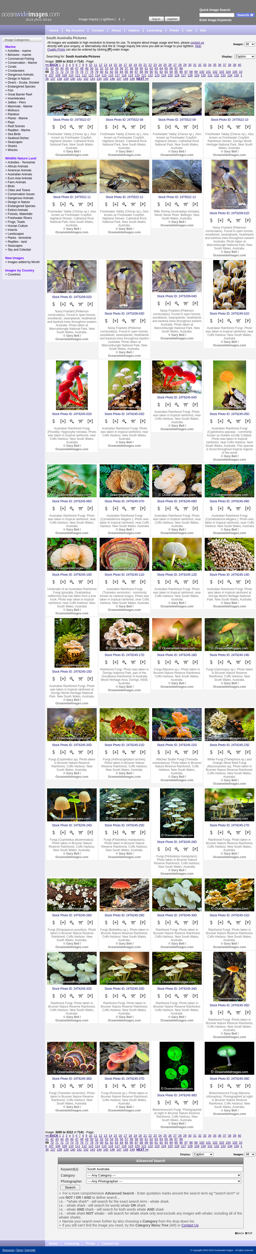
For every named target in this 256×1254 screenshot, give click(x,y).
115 (104, 75)
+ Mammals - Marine (18, 106)
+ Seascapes (14, 142)
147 (118, 79)
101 (208, 72)
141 (79, 79)
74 (71, 72)
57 (126, 68)
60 (141, 68)
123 (157, 75)
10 (90, 65)
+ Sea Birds (13, 134)
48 (81, 68)
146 (112, 79)
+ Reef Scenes (15, 126)
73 (66, 72)
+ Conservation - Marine (21, 62)
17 (125, 65)
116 (110, 75)
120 (137, 75)
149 (132, 79)
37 (224, 65)
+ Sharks (11, 146)
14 (110, 65)
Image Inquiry (89, 19)
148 (125, 79)
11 (95, 65)
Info (190, 30)
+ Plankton (12, 114)
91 (156, 72)
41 (47, 68)
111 (77, 75)
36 (219, 65)
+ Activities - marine (18, 51)
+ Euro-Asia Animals (18, 178)
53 (106, 68)
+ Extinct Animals (16, 210)
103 (221, 72)
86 (131, 72)
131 (209, 75)
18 (130, 65)
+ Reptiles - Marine (17, 130)
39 (234, 65)
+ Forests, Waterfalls (18, 214)
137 (52, 79)
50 (91, 68)
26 (169, 65)
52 (101, 68)
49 (86, 68)
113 (90, 75)
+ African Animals (16, 166)
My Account (75, 30)
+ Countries (13, 274)
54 (111, 68)
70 (52, 72)
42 (52, 68)
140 (72, 79)
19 (135, 65)
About (116, 30)
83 (116, 72)
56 (121, 68)
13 (105, 65)
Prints (174, 30)
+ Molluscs (12, 110)
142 (86, 79)
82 (111, 72)
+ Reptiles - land (16, 241)
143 (92, 79)
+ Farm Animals (15, 182)
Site (203, 30)
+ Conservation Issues (20, 194)
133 (223, 75)
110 (71, 75)
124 (163, 75)
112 (84, 75)
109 (64, 75)
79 (96, 72)
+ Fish (9, 90)
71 (56, 72)
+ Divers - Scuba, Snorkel (22, 82)
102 (214, 72)
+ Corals (10, 66)
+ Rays (10, 122)
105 (234, 72)
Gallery (133, 30)
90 (151, 72)
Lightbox (107, 19)
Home (54, 30)
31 (194, 65)
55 (116, 68)
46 (71, 68)
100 (201, 72)
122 (150, 75)
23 (155, 65)
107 (51, 75)
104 (228, 72)
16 (120, 65)
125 (170, 75)
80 (101, 72)
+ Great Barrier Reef (18, 94)
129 (196, 75)
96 (181, 72)
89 (146, 72)
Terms (19, 1250)
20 (140, 65)
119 (130, 75)
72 (61, 72)
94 (171, 72)
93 (166, 72)
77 (86, 72)
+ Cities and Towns (17, 190)
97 (186, 72)
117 (117, 75)
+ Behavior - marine (18, 55)
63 (156, 68)
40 (239, 65)
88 (141, 72)
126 (176, 75)
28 (179, 65)
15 (115, 65)
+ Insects (11, 230)
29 (184, 65)
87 (136, 72)
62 (151, 68)
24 (160, 65)
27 (174, 65)
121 (143, 75)
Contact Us (190, 1225)
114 (97, 75)
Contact (98, 30)
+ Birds (10, 186)
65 (166, 68)
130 (203, 75)
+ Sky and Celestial (18, 249)
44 (61, 68)
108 (57, 75)
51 (96, 68)
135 (236, 75)
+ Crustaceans (15, 70)
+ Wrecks (11, 150)
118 (123, 75)
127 (183, 75)
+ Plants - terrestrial (18, 237)
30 (189, 65)
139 (66, 79)
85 (126, 72)
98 (191, 72)
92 (161, 72)
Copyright (30, 1250)
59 (136, 68)
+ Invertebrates (15, 98)
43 (56, 68)
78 (91, 72)
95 (176, 72)
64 (161, 68)
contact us (197, 42)
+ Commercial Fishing (19, 58)
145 (105, 79)
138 (59, 79)
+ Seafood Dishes (17, 138)
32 (199, 65)
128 (190, 75)
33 (204, 65)
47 (76, 68)
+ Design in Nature (17, 78)
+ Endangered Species (20, 86)
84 (121, 72)
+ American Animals (18, 170)
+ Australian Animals (18, 174)
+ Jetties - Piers (15, 102)
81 (106, 72)
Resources (8, 1250)
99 (196, 72)
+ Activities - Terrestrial (20, 162)
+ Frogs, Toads (15, 222)
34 (209, 65)
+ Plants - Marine (16, 118)
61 (146, 68)
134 (229, 75)
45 (66, 68)
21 (145, 65)
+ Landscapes (14, 234)
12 (100, 65)
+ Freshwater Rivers (18, 218)
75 (76, 72)
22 (150, 65)
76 (81, 72)
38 (229, 65)
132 (216, 75)
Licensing (154, 30)
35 (214, 65)
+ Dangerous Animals (19, 74)
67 (176, 68)
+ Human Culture (16, 226)
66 (171, 68)
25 (165, 65)
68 (181, 68)
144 (99, 79)
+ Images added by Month (22, 262)
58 (131, 68)
